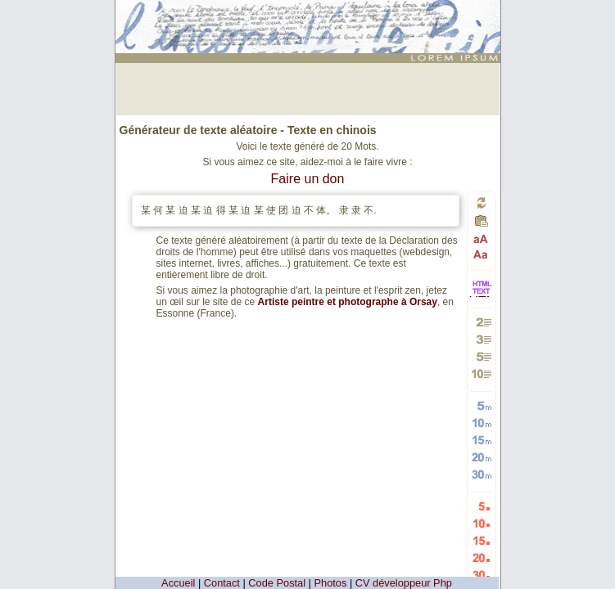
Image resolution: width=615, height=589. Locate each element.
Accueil (178, 583)
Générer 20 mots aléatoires (481, 457)
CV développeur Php (403, 583)
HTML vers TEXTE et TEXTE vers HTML (481, 295)
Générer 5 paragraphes (481, 356)
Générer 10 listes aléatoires (481, 523)
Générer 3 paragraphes (481, 339)
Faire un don (308, 179)
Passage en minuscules (481, 254)
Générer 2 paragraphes (481, 322)
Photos (330, 583)
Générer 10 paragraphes (481, 373)
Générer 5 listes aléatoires (481, 506)
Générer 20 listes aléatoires (481, 557)
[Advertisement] (308, 87)
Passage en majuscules (481, 239)
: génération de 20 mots (309, 14)
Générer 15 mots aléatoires (481, 439)
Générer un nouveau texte (481, 202)
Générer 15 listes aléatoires (481, 540)
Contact (222, 583)
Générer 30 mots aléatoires (481, 474)
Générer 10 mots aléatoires (481, 422)
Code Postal (276, 583)
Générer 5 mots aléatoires (481, 405)
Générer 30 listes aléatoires (481, 574)
